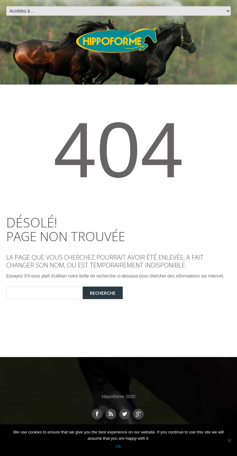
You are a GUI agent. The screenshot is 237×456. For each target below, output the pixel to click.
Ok (118, 446)
